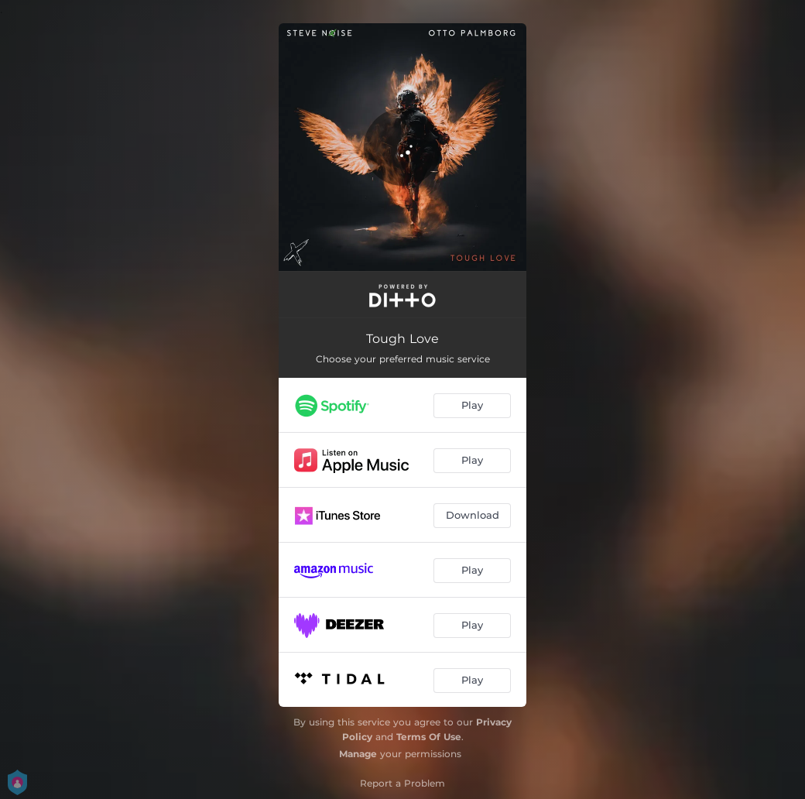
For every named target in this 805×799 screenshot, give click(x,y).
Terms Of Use (428, 736)
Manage (358, 754)
